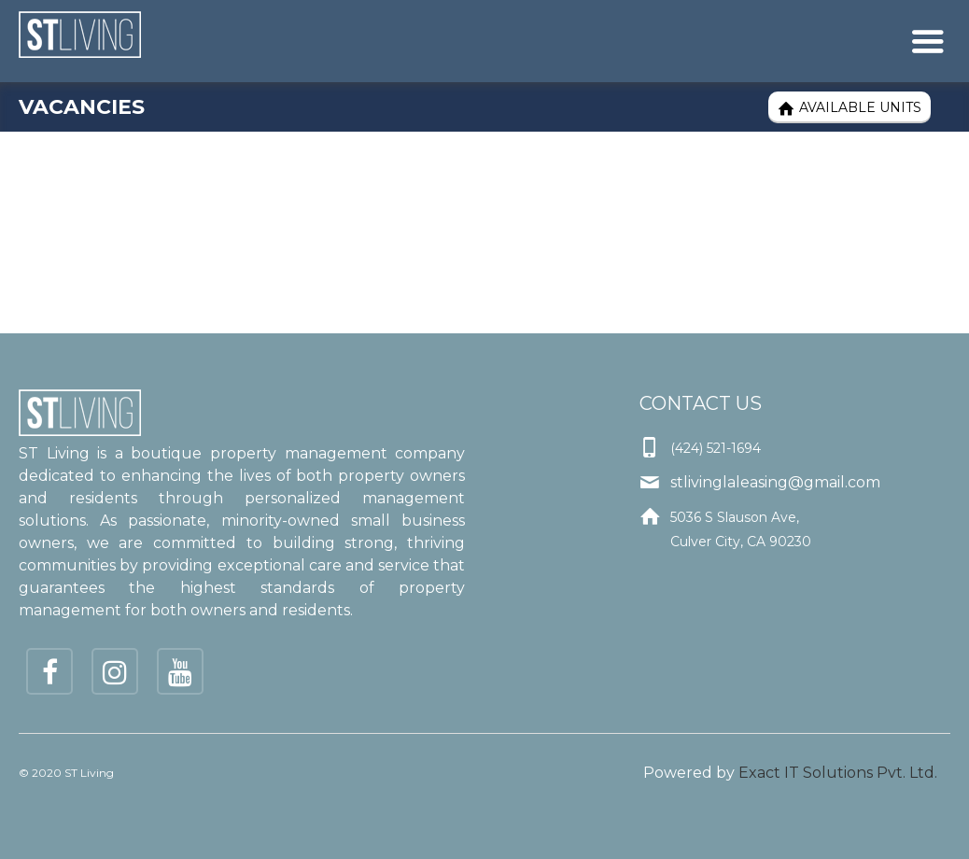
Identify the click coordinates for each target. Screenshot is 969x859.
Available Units (849, 108)
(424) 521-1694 (715, 448)
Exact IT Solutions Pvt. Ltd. (837, 773)
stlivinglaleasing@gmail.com (775, 482)
